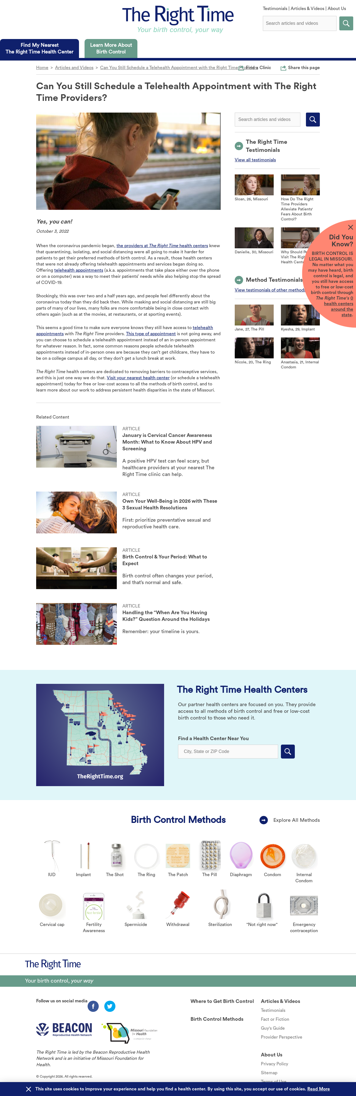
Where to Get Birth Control (222, 1001)
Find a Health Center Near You (213, 738)
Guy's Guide (273, 1028)
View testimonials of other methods (270, 290)
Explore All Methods (296, 820)
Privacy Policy (274, 1064)
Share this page (304, 67)
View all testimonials (255, 160)
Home (42, 67)
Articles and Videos (74, 67)
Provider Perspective (281, 1037)
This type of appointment (151, 334)
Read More (318, 1089)
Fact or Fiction (275, 1019)
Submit (346, 23)
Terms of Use (273, 1082)
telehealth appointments (78, 270)
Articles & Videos (307, 8)
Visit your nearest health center (138, 378)
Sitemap (269, 1073)
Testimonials (275, 8)
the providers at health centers (162, 246)
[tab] (39, 48)
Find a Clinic (258, 67)
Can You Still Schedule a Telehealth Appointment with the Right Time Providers (179, 67)
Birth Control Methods (178, 820)
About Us (337, 8)
